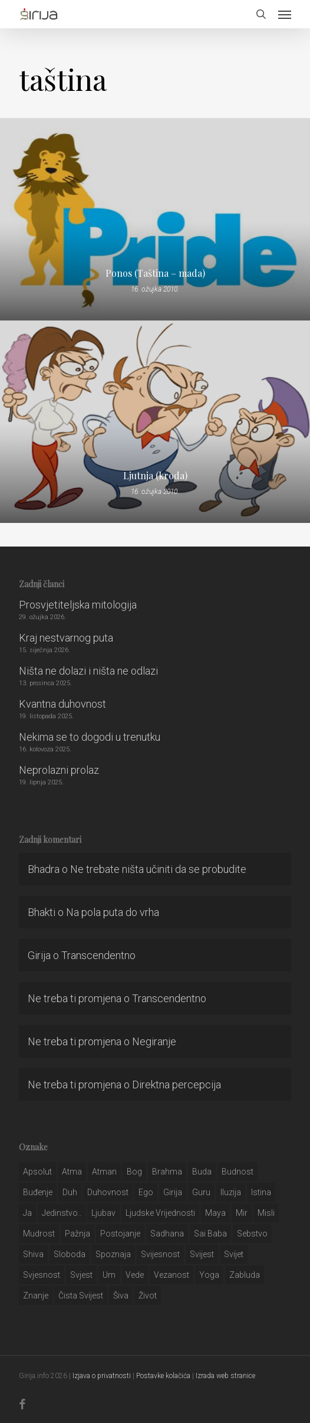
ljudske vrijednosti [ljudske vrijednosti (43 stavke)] (160, 1213)
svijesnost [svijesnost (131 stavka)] (160, 1254)
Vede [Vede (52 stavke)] (135, 1275)
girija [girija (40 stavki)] (172, 1192)
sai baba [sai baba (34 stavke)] (210, 1233)
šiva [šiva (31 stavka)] (120, 1295)
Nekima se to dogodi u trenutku (89, 737)
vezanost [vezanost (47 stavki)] (171, 1275)
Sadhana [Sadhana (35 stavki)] (167, 1233)
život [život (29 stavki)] (147, 1295)
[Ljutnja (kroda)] (155, 421)
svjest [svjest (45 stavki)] (81, 1275)
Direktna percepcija (176, 1084)
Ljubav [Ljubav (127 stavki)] (103, 1213)
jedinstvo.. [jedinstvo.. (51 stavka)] (61, 1213)
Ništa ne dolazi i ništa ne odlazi (88, 671)
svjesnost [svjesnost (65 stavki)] (41, 1275)
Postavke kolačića (163, 1376)
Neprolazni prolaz (59, 770)
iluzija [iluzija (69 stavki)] (230, 1192)
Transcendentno (98, 955)
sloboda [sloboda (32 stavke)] (69, 1254)
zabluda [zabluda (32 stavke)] (244, 1275)
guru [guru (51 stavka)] (201, 1192)
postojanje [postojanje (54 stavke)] (120, 1233)
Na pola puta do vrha (112, 912)
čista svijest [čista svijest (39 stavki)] (80, 1295)
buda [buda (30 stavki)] (202, 1171)
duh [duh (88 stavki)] (69, 1192)
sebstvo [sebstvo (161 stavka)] (252, 1233)
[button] (284, 14)
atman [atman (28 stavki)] (104, 1171)
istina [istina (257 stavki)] (261, 1192)
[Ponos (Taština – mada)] (155, 219)
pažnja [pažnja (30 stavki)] (77, 1233)
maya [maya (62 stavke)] (215, 1213)
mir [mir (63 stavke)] (242, 1213)
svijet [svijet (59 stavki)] (233, 1254)
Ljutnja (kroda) (155, 476)
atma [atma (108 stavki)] (72, 1171)
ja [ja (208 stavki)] (27, 1213)
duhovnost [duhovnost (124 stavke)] (107, 1192)
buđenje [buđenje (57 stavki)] (37, 1192)
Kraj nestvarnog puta (66, 638)
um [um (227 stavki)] (109, 1275)
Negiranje (154, 1041)
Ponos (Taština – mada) (155, 273)
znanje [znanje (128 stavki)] (35, 1295)
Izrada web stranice (225, 1376)
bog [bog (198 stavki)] (134, 1171)
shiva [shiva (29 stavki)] (33, 1254)
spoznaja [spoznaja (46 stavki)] (113, 1254)
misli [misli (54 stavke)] (266, 1213)
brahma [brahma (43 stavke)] (167, 1171)
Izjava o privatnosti (101, 1376)
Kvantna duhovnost (62, 704)
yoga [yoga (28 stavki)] (209, 1275)
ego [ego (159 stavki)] (145, 1192)
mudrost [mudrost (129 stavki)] (39, 1233)
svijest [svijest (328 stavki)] (202, 1254)
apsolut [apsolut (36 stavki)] (37, 1171)
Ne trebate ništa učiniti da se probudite (158, 869)
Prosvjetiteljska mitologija (78, 604)
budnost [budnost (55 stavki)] (237, 1171)
